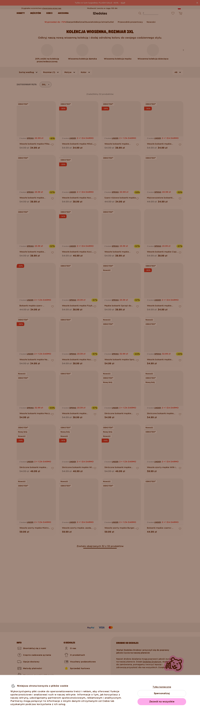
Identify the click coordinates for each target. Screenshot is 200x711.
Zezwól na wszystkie (161, 701)
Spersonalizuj (162, 693)
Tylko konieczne (161, 687)
